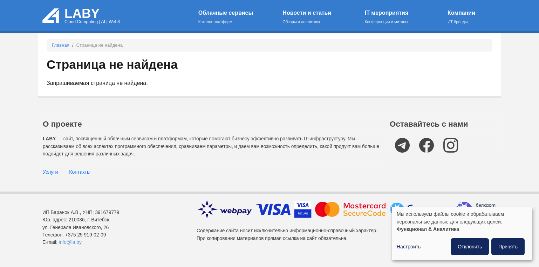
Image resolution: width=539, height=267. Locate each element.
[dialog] (462, 233)
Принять (508, 246)
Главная (60, 45)
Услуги (50, 172)
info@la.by (70, 242)
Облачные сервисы (236, 17)
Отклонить (470, 246)
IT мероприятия (402, 17)
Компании (468, 17)
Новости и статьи (319, 17)
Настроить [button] (409, 246)
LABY (82, 13)
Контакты (79, 172)
